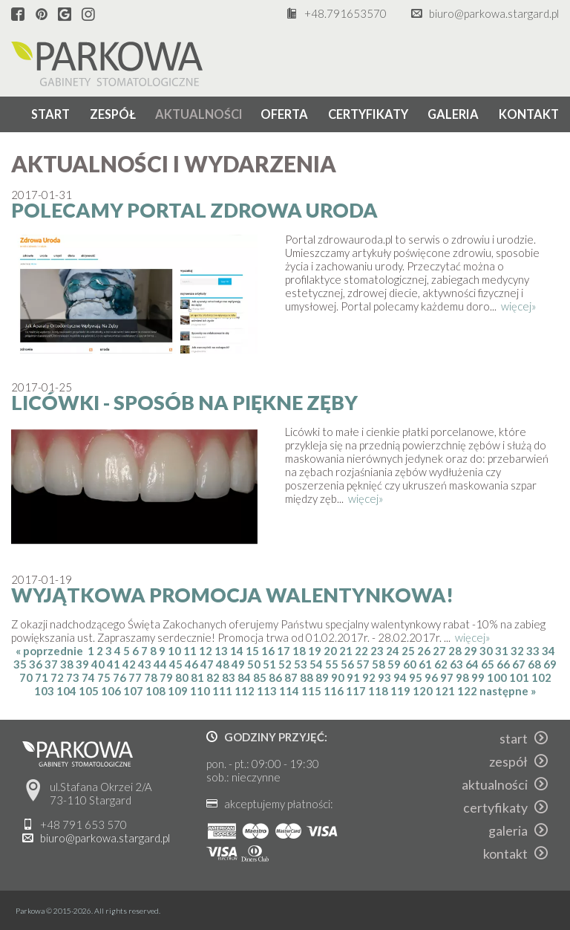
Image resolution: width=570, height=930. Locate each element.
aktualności (199, 114)
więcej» (519, 306)
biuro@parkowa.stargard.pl (494, 13)
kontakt (529, 114)
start (50, 114)
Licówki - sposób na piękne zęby (184, 402)
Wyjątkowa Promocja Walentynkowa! (232, 595)
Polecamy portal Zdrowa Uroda (194, 210)
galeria (453, 114)
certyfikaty (368, 114)
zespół (113, 114)
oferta (284, 114)
